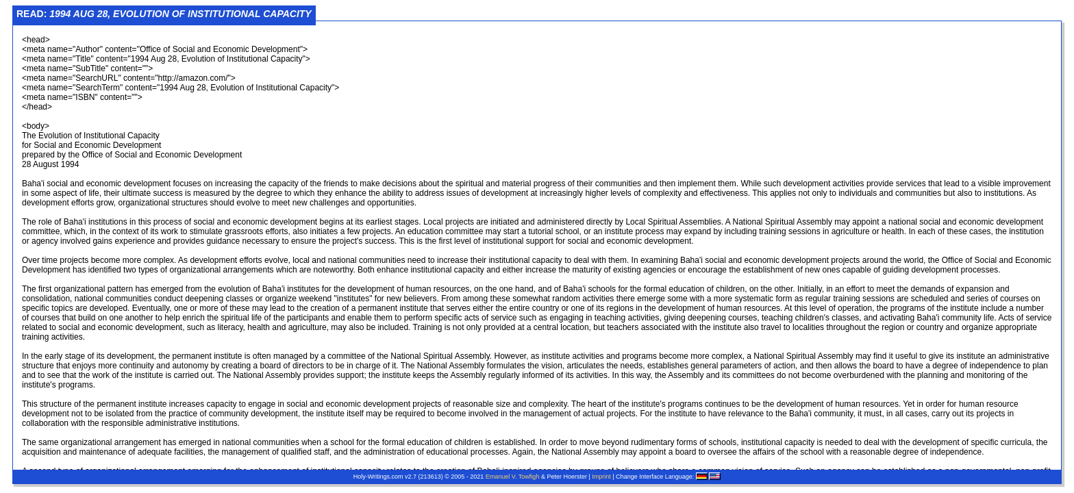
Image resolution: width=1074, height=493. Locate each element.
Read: (164, 13)
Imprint (601, 476)
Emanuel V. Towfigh (513, 476)
